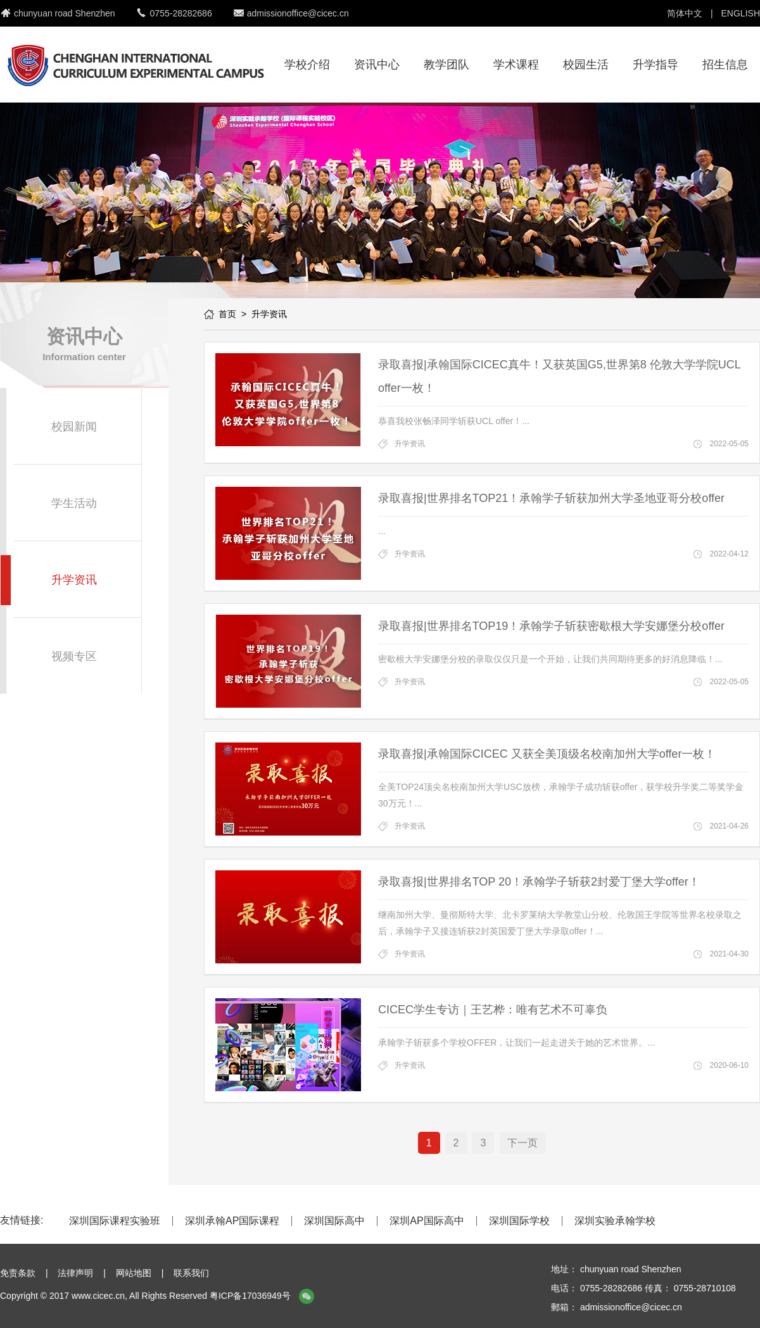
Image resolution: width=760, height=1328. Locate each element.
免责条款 (17, 1273)
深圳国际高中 (334, 1221)
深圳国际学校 (519, 1221)
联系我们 (191, 1273)
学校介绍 (307, 64)
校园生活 (586, 64)
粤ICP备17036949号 (250, 1296)
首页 (227, 314)
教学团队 (446, 64)
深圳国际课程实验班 (114, 1221)
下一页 (522, 1142)
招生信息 (725, 64)
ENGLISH (740, 13)
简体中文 (684, 13)
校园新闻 (74, 426)
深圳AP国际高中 (427, 1221)
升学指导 (655, 64)
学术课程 (516, 64)
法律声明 (75, 1273)
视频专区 (74, 656)
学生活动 (74, 503)
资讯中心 (377, 64)
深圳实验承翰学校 (615, 1221)
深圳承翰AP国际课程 (232, 1221)
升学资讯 (74, 579)
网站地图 (133, 1273)
